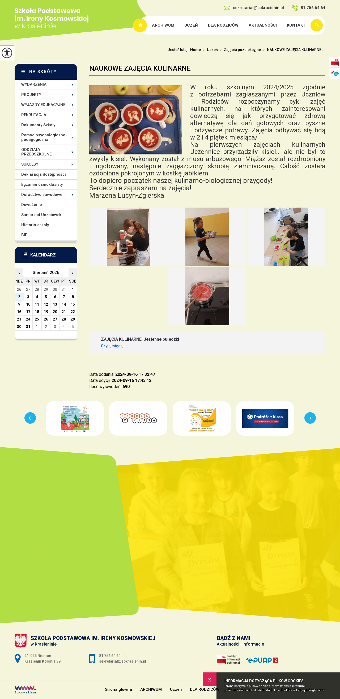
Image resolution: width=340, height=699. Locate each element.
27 (55, 319)
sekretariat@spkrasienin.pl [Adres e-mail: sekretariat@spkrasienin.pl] (122, 661)
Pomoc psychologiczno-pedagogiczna (44, 137)
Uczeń (191, 25)
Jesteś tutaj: (179, 50)
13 (55, 304)
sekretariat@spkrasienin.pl (254, 7)
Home (195, 50)
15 (73, 304)
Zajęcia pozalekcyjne (239, 50)
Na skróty (43, 71)
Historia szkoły (35, 224)
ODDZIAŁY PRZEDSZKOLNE (36, 152)
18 (37, 312)
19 (46, 312)
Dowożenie (31, 204)
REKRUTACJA (33, 114)
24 (28, 319)
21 (64, 312)
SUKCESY (29, 164)
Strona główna (140, 25)
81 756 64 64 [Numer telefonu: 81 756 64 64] (110, 656)
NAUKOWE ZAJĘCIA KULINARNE (140, 68)
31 (28, 327)
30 (19, 327)
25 (37, 319)
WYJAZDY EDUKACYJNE (43, 104)
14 (64, 304)
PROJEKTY (31, 94)
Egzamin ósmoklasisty (42, 184)
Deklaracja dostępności (43, 174)
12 (46, 304)
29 (73, 319)
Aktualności (263, 25)
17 (28, 312)
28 (64, 319)
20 (55, 312)
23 (19, 319)
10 (28, 304)
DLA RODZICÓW (223, 25)
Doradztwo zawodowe (41, 194)
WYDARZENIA (33, 84)
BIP (24, 235)
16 (19, 312)
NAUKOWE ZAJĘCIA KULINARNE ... (293, 50)
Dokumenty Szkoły (38, 125)
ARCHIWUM (163, 25)
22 (73, 312)
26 (46, 319)
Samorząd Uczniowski (41, 214)
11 (37, 304)
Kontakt (296, 25)
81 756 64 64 (308, 8)
